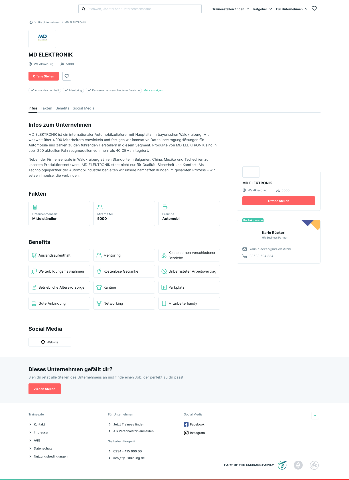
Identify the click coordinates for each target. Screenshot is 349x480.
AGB (37, 440)
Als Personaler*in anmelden (133, 431)
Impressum (42, 432)
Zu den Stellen (44, 389)
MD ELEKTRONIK (75, 22)
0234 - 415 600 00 (127, 451)
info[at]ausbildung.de (129, 458)
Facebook (195, 424)
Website (49, 342)
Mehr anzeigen (153, 90)
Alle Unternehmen (48, 22)
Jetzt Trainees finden (128, 424)
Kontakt (39, 424)
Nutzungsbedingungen (50, 456)
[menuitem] (231, 8)
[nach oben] (315, 415)
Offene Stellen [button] (43, 76)
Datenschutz (43, 448)
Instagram (195, 433)
